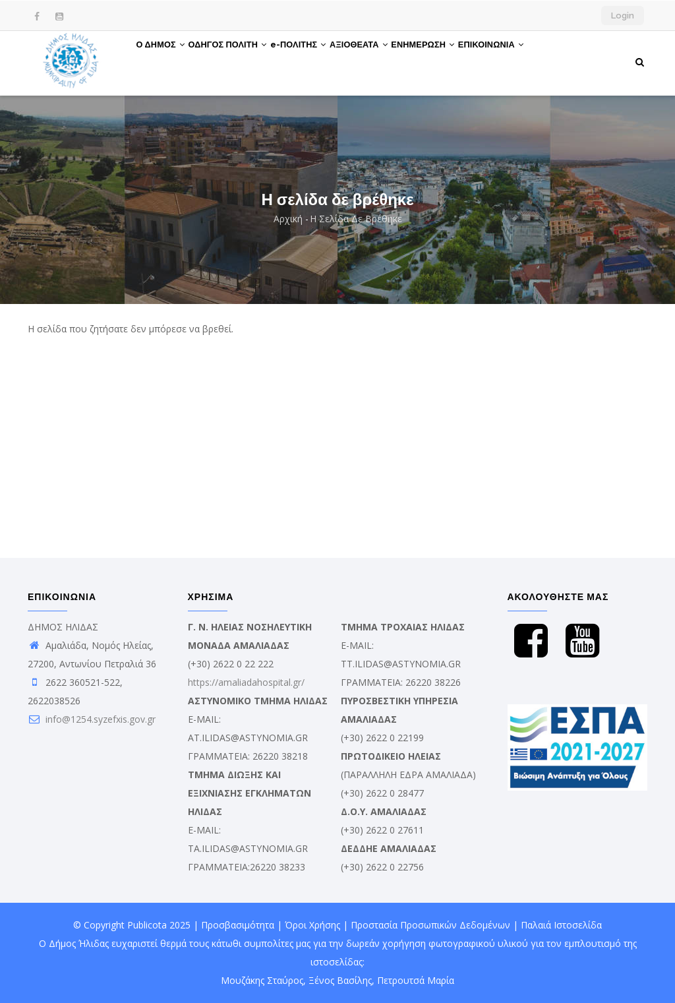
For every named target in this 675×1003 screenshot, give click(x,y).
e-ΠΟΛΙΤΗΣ (322, 61)
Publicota (147, 925)
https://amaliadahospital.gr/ (246, 682)
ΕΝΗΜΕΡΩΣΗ (465, 61)
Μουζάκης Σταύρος (262, 980)
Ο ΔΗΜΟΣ (165, 61)
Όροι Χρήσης (312, 925)
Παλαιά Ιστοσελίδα (561, 925)
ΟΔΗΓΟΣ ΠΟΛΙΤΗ (241, 61)
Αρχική (288, 218)
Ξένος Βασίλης (340, 980)
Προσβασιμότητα (237, 925)
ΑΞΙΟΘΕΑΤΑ (393, 61)
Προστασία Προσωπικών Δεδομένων (430, 925)
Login (622, 15)
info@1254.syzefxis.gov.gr (92, 719)
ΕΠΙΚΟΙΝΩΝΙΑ (543, 61)
